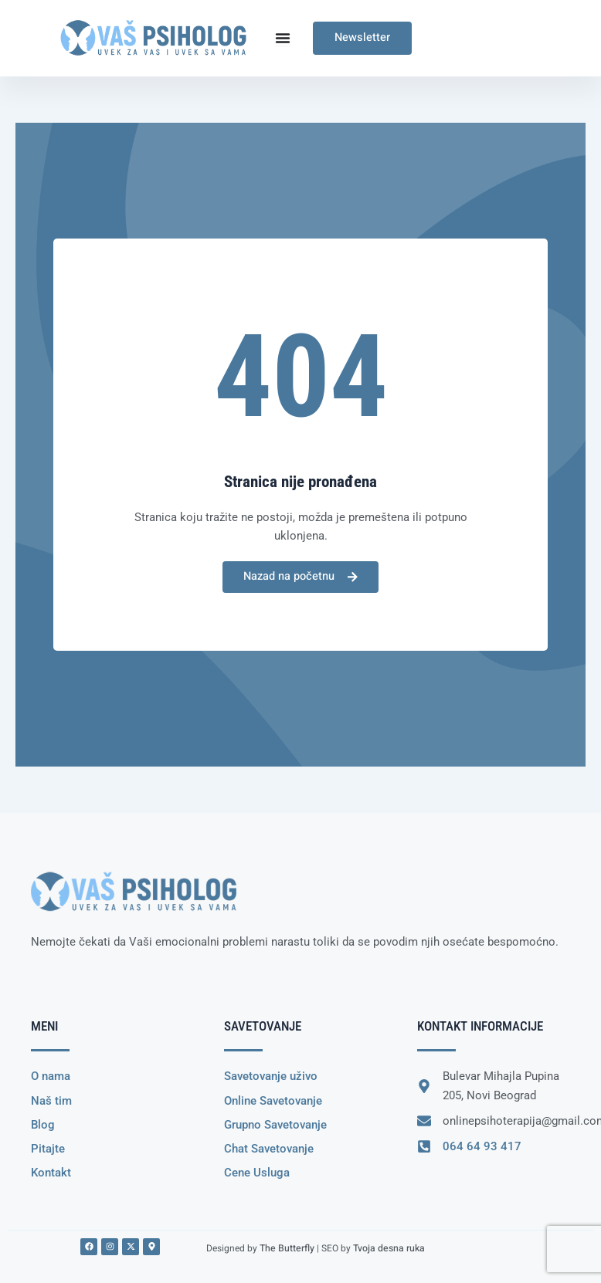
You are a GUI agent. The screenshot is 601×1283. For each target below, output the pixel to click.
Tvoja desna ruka (387, 1247)
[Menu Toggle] (282, 38)
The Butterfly (286, 1247)
